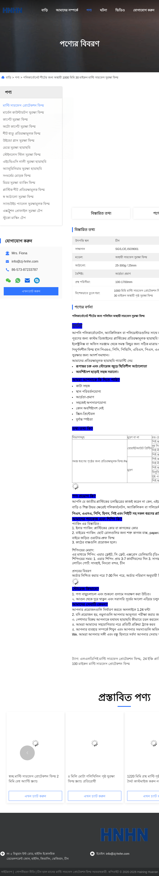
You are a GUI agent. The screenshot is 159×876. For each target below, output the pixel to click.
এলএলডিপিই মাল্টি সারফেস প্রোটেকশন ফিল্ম (110, 659)
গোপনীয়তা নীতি (25, 872)
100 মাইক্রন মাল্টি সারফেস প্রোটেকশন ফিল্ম (101, 664)
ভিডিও (120, 10)
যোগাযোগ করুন (143, 10)
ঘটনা (103, 10)
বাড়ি (44, 10)
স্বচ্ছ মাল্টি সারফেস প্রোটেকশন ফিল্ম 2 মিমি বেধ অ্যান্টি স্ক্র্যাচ (34, 779)
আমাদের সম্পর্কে (67, 10)
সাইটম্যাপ (6, 872)
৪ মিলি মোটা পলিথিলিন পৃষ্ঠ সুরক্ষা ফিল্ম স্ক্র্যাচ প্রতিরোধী (91, 779)
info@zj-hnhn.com (25, 261)
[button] (27, 752)
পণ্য (89, 10)
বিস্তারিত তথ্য (101, 213)
